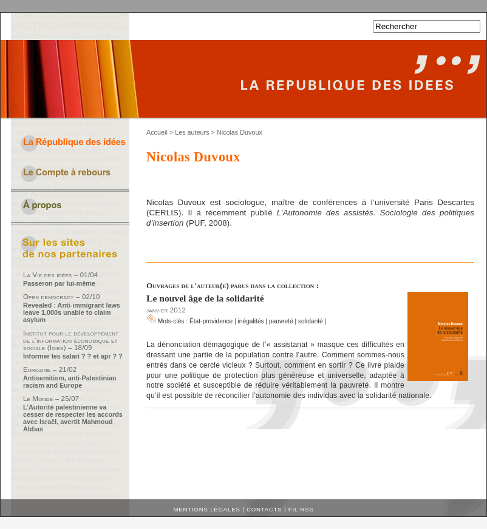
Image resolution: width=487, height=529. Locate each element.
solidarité (310, 321)
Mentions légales (207, 509)
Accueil (157, 132)
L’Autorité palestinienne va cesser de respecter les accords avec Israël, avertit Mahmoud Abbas (73, 418)
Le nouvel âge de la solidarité (205, 298)
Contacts (264, 509)
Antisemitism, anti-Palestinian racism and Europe (70, 381)
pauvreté (281, 321)
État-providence (211, 321)
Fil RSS (301, 509)
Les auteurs (192, 132)
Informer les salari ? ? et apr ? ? (73, 356)
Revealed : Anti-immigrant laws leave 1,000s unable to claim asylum (71, 312)
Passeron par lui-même (59, 283)
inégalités (251, 321)
